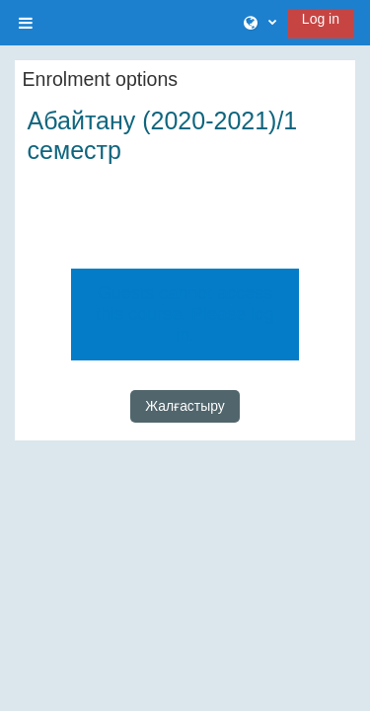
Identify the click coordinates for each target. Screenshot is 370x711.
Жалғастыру (184, 406)
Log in (320, 19)
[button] (260, 23)
